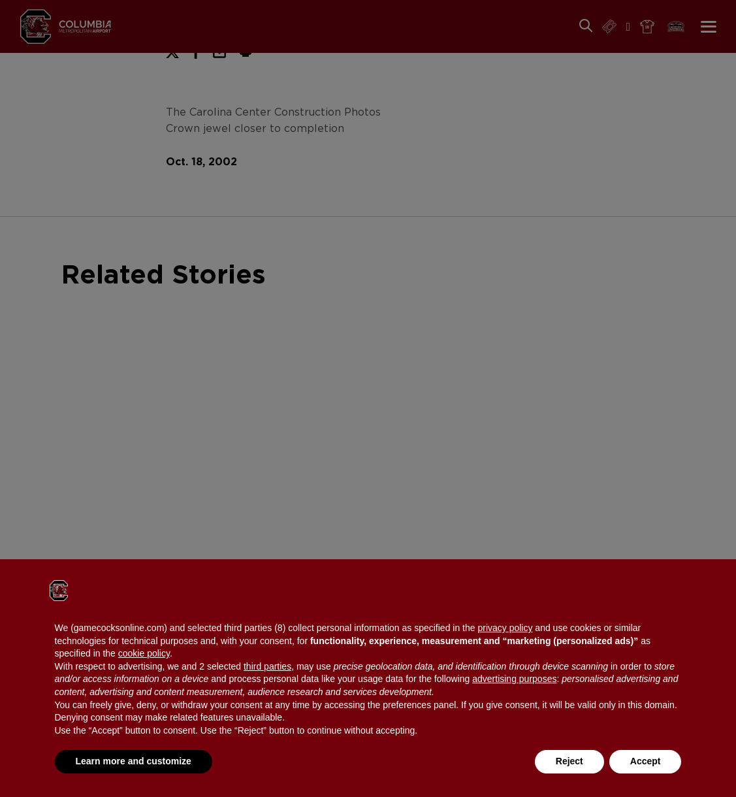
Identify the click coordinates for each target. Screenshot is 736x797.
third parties (267, 666)
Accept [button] (645, 761)
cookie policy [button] (144, 653)
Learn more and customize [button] (133, 761)
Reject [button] (569, 761)
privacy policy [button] (504, 628)
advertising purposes (514, 679)
